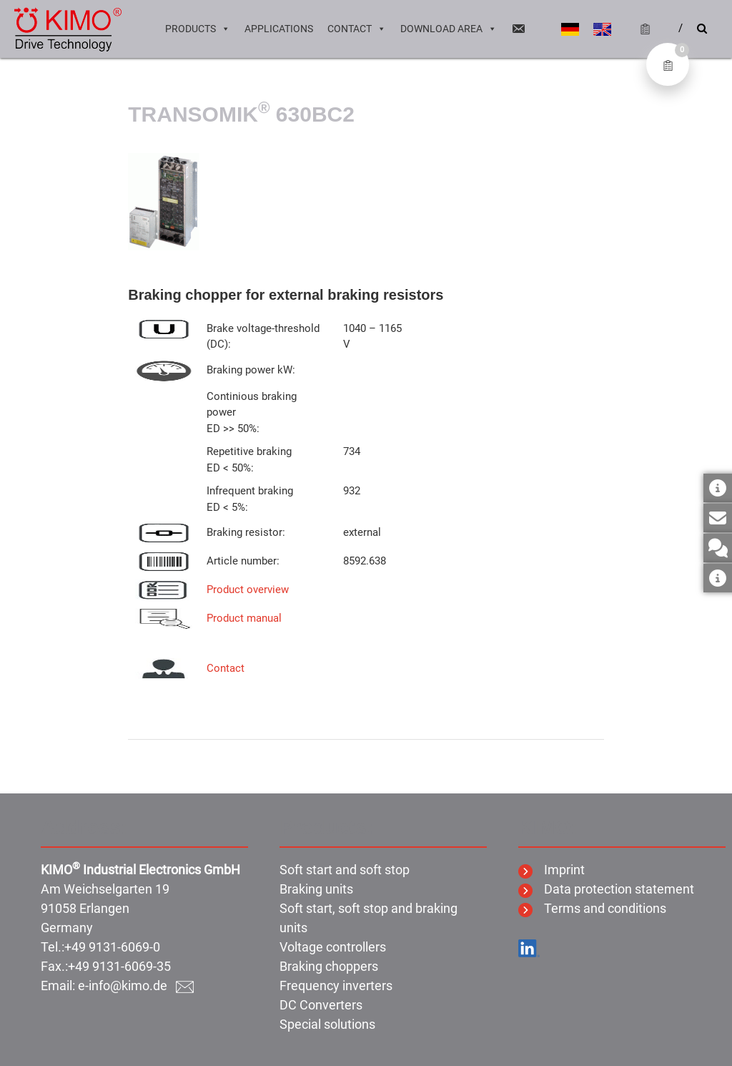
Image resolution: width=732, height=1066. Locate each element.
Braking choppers (329, 966)
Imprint (551, 869)
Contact (356, 28)
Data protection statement (606, 888)
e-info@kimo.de (136, 985)
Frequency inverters (336, 985)
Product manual (244, 618)
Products (197, 28)
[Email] (518, 28)
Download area (448, 28)
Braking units (316, 888)
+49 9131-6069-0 (112, 946)
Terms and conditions (592, 908)
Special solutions (327, 1024)
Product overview (248, 589)
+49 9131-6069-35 (119, 966)
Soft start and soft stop (345, 869)
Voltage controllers (333, 946)
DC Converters (321, 1004)
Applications (278, 28)
